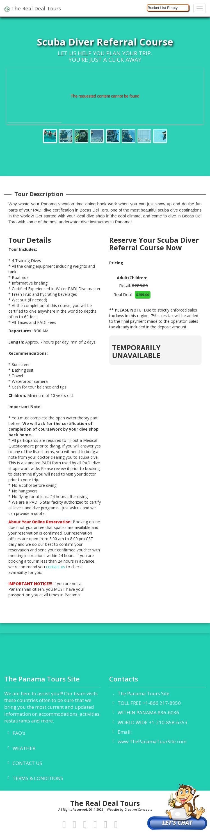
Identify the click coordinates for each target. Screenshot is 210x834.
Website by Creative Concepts (129, 809)
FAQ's (19, 733)
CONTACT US (27, 763)
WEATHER (24, 748)
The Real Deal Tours (32, 8)
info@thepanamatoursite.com (166, 732)
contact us (55, 566)
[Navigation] (199, 8)
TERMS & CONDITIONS (38, 778)
